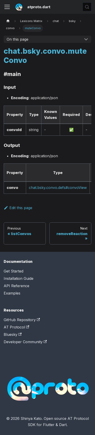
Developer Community (25, 342)
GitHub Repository (22, 319)
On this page (17, 39)
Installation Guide (18, 278)
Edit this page (18, 207)
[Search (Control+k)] (87, 7)
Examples (12, 293)
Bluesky (13, 334)
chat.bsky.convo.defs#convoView (58, 187)
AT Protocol (16, 327)
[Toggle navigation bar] (7, 6)
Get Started (13, 271)
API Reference (16, 285)
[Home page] (8, 21)
